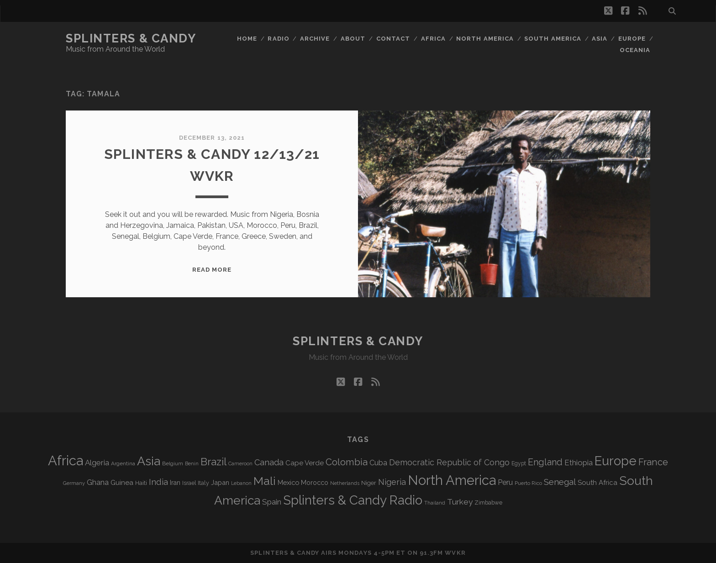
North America (485, 38)
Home (247, 38)
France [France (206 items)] (653, 462)
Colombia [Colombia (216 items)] (347, 462)
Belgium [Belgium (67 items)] (172, 463)
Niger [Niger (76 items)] (368, 482)
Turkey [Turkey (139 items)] (460, 501)
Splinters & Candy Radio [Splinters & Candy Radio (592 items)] (352, 500)
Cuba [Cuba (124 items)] (378, 462)
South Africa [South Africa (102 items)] (597, 482)
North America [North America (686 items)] (452, 480)
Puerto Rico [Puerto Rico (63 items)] (528, 483)
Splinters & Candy (131, 38)
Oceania (635, 50)
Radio (278, 38)
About (353, 38)
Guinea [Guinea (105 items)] (122, 483)
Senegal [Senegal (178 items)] (560, 482)
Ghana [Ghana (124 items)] (98, 482)
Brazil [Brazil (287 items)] (213, 462)
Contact (393, 38)
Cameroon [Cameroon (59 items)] (240, 464)
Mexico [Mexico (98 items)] (288, 482)
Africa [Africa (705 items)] (65, 460)
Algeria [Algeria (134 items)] (97, 462)
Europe (632, 38)
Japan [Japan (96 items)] (220, 482)
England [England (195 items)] (545, 462)
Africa (433, 38)
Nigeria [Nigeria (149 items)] (392, 482)
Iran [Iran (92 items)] (175, 482)
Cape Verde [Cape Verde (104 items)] (304, 463)
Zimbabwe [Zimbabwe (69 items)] (488, 503)
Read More (212, 269)
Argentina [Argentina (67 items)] (123, 463)
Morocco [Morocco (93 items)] (314, 482)
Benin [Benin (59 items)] (192, 464)
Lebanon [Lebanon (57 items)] (241, 483)
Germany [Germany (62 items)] (74, 483)
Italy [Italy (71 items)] (203, 482)
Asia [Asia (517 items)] (148, 461)
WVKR (455, 552)
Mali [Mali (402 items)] (264, 481)
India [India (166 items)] (158, 482)
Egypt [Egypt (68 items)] (518, 463)
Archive (315, 38)
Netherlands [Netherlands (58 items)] (344, 483)
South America (552, 38)
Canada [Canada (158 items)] (269, 462)
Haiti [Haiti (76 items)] (141, 482)
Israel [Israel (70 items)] (189, 483)
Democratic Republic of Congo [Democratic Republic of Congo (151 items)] (449, 462)
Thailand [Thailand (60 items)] (434, 503)
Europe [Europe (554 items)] (616, 460)
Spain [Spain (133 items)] (271, 501)
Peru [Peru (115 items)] (505, 482)
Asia (599, 38)
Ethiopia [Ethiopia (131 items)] (578, 462)
